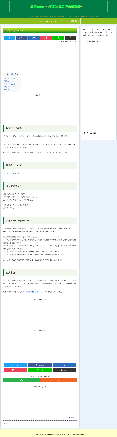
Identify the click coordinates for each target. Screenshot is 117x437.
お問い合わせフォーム (35, 292)
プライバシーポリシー (12, 87)
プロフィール (9, 173)
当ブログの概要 (9, 78)
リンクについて (9, 84)
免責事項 (7, 90)
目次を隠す (13, 74)
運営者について (9, 81)
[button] (70, 38)
